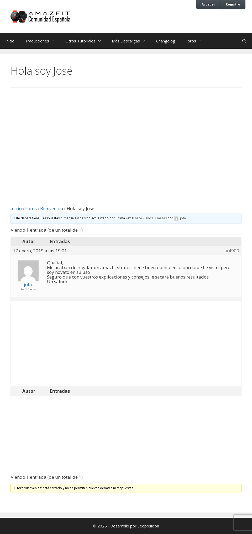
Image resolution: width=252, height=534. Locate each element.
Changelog (165, 40)
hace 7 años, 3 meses (151, 218)
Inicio (9, 40)
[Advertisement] (126, 135)
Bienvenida (51, 208)
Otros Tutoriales (86, 41)
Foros (196, 41)
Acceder (208, 4)
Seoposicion (148, 525)
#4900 (232, 250)
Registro (233, 4)
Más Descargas (131, 41)
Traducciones (42, 41)
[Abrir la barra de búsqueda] (244, 41)
